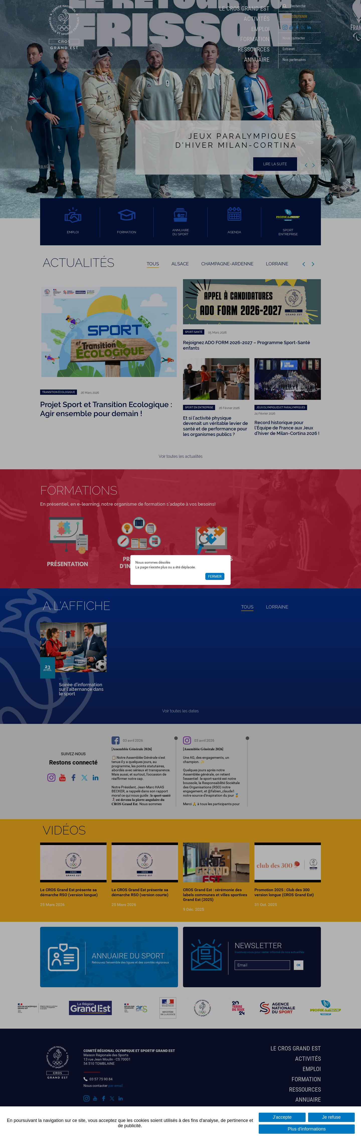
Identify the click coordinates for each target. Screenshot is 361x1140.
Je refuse (331, 1117)
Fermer (215, 576)
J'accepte (282, 1117)
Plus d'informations (307, 1128)
